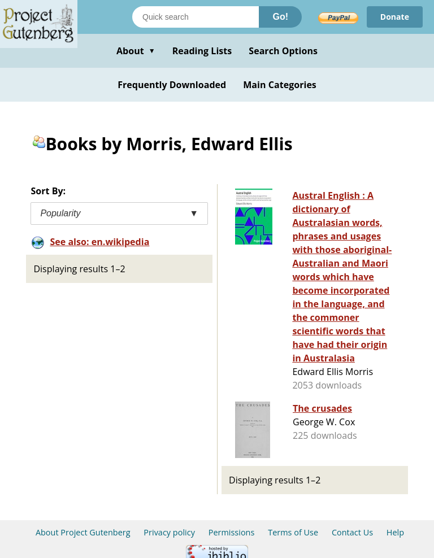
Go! (280, 16)
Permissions (232, 532)
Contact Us (352, 532)
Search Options (283, 51)
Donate (394, 16)
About (135, 51)
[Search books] (195, 17)
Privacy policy (169, 532)
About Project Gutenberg (83, 532)
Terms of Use (293, 532)
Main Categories (279, 85)
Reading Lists (202, 51)
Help (395, 532)
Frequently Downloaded (172, 85)
